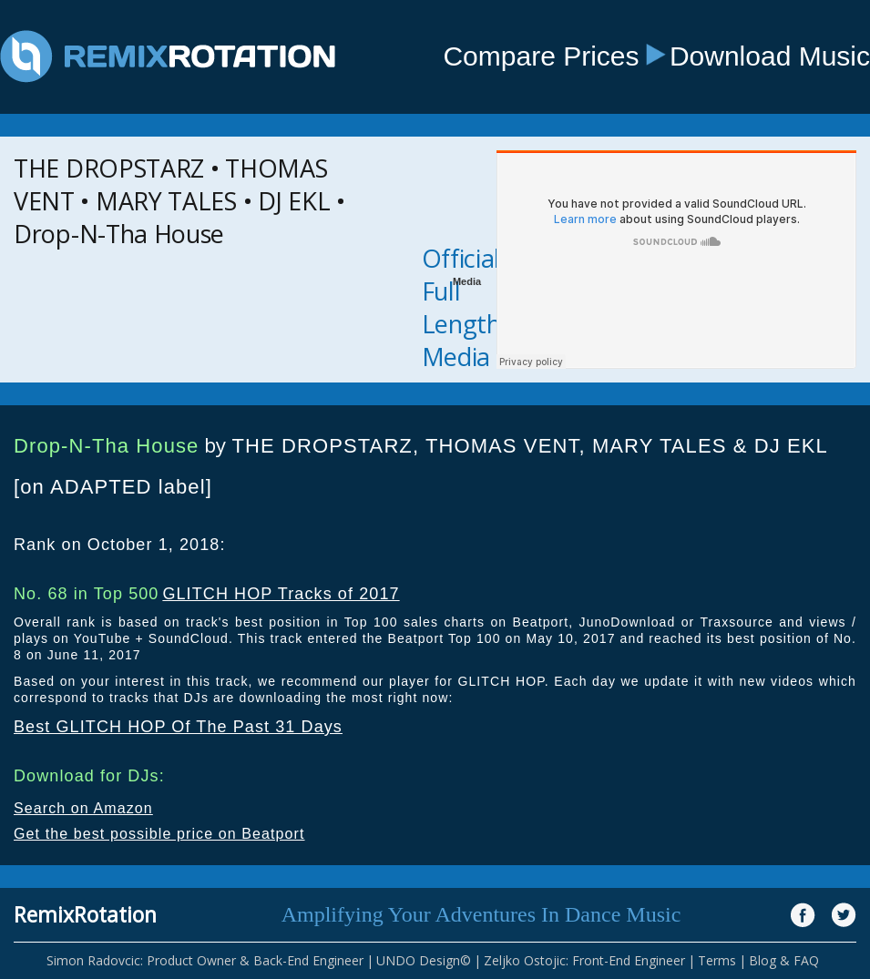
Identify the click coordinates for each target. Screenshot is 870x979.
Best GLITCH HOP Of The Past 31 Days (178, 727)
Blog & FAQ (784, 960)
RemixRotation (85, 914)
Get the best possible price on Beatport (159, 833)
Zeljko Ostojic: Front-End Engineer (584, 960)
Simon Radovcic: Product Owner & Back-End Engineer (204, 960)
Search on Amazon (83, 808)
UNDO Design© (423, 960)
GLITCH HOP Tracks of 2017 (280, 594)
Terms (717, 960)
